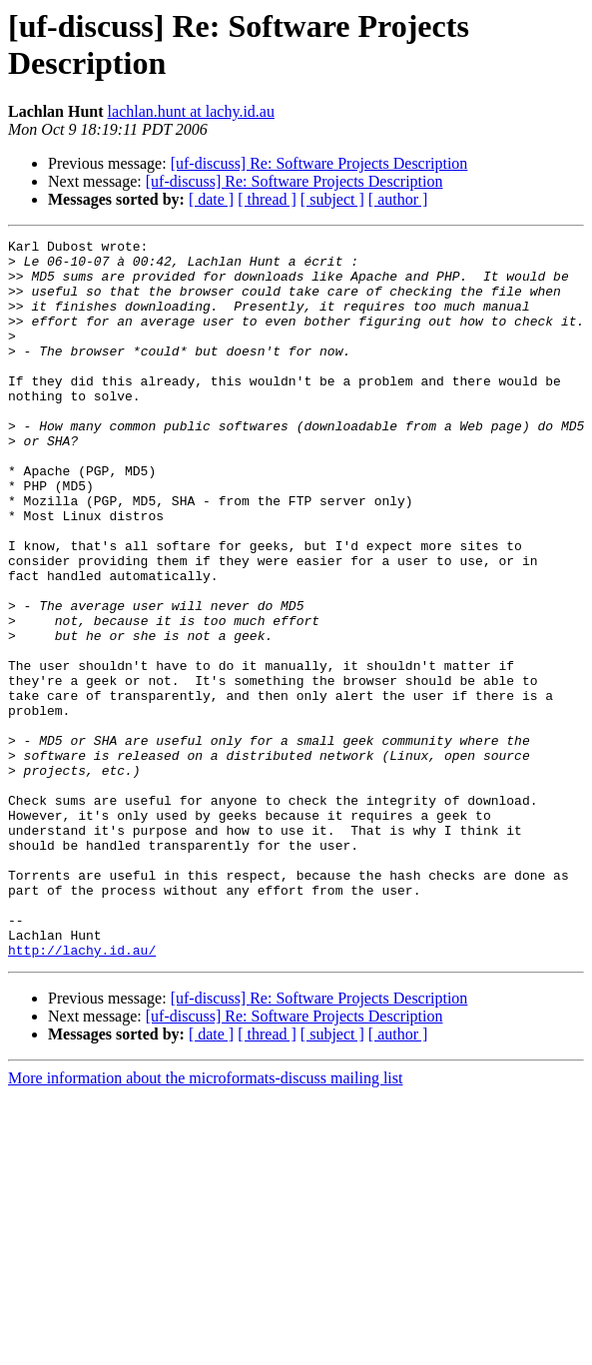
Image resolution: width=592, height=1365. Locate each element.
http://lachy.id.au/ (82, 1093)
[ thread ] (267, 199)
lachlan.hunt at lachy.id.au (191, 111)
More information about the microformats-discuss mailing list (205, 1221)
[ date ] (211, 199)
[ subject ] (332, 199)
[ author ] (398, 199)
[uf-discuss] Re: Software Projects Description (319, 163)
